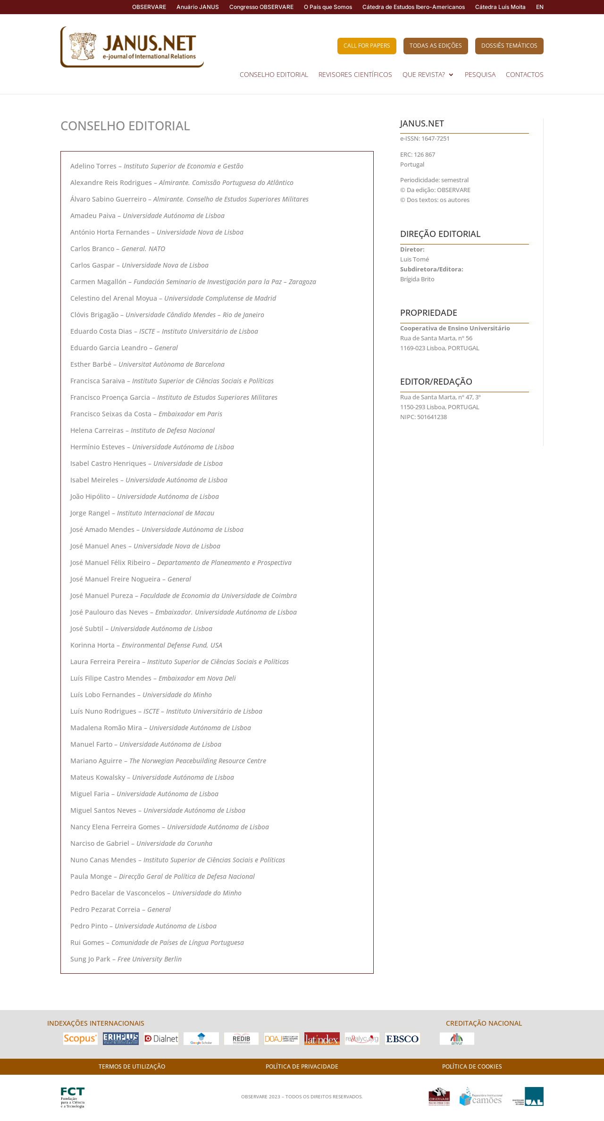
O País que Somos (328, 7)
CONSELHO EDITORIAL (274, 75)
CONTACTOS (525, 75)
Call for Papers (367, 46)
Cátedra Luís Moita (500, 7)
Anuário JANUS (197, 7)
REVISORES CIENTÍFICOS (355, 75)
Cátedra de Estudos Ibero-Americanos (413, 7)
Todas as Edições (436, 46)
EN (540, 7)
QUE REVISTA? (424, 75)
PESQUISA (480, 75)
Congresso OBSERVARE (261, 7)
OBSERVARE (149, 7)
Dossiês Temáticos (509, 46)
